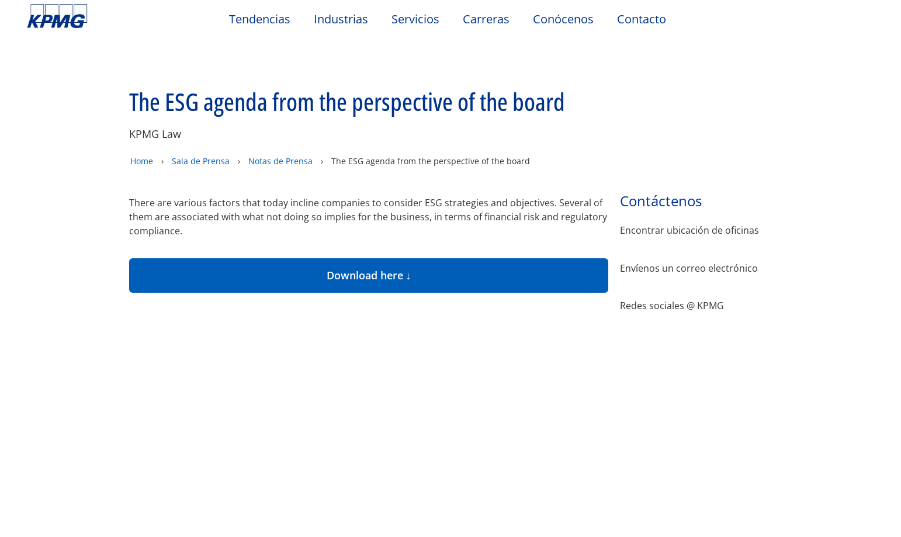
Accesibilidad (199, 322)
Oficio (43, 322)
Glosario (437, 322)
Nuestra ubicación (69, 393)
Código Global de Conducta (197, 421)
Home (141, 120)
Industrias (341, 19)
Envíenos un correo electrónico (689, 227)
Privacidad (112, 322)
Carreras (486, 19)
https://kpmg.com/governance (429, 513)
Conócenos (563, 19)
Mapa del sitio (295, 322)
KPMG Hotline (190, 393)
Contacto (641, 19)
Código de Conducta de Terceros (80, 421)
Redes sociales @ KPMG (672, 265)
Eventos (310, 372)
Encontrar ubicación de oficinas (689, 189)
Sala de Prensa (201, 120)
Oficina (47, 372)
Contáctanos (191, 372)
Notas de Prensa (281, 120)
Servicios (415, 19)
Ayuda (373, 322)
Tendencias (259, 19)
